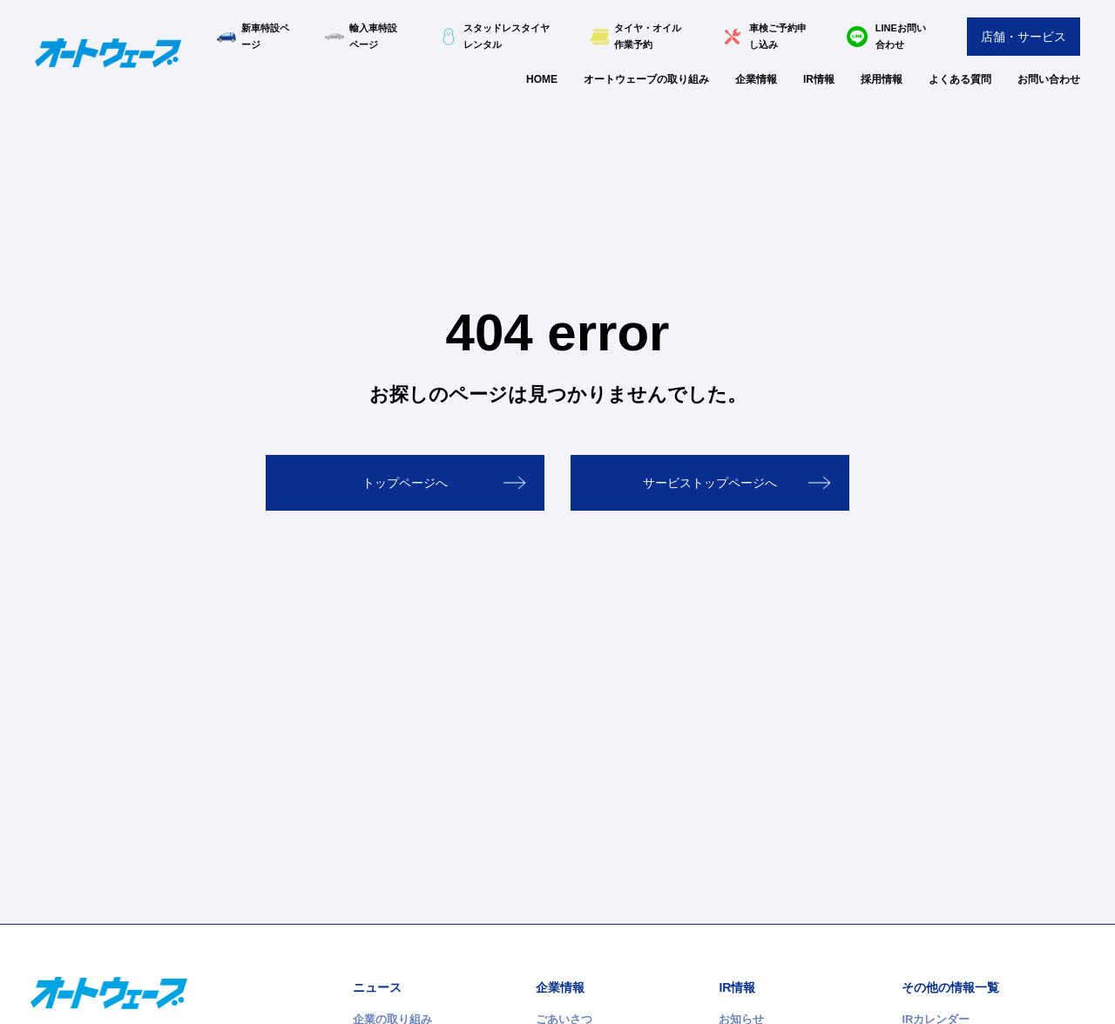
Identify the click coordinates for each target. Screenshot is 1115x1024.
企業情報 (756, 79)
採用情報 (881, 79)
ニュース (377, 987)
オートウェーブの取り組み (646, 79)
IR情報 (819, 79)
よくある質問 (960, 79)
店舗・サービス (1023, 37)
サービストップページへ (710, 483)
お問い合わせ (1048, 79)
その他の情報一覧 (950, 987)
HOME (542, 79)
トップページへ (405, 483)
